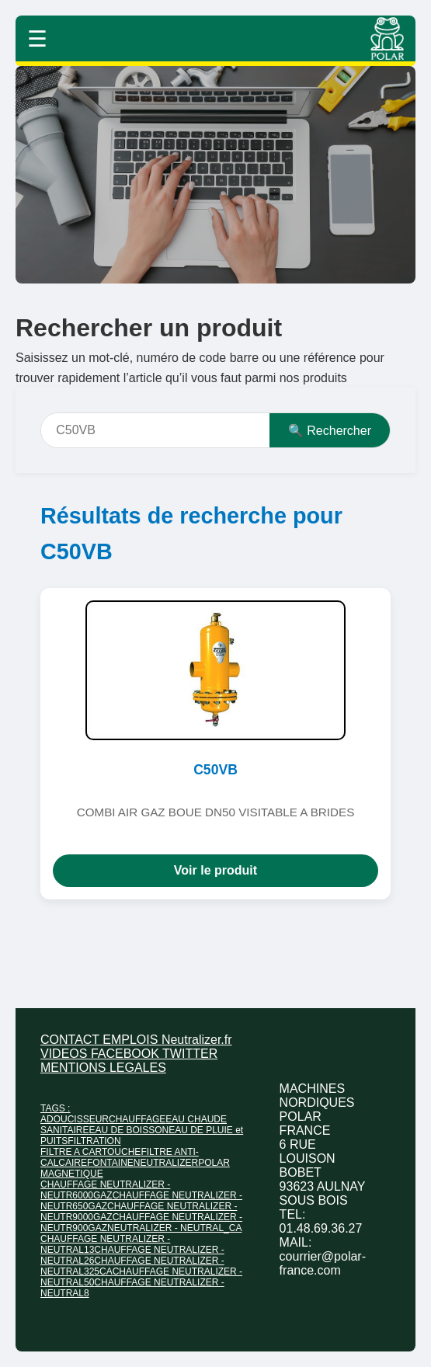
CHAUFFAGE (137, 1119)
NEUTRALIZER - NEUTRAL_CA (174, 1228)
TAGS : (55, 1108)
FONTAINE (110, 1162)
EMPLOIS (132, 1039)
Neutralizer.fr (197, 1039)
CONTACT (71, 1039)
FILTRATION (94, 1141)
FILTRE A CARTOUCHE (90, 1151)
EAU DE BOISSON (129, 1130)
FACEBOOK (126, 1053)
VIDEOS (65, 1053)
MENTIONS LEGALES (103, 1067)
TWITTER (189, 1053)
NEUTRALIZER (166, 1162)
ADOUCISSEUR (74, 1119)
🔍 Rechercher (329, 430)
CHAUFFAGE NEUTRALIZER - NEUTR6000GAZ (105, 1190)
